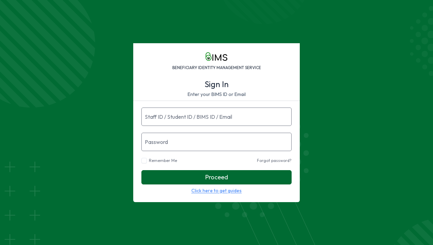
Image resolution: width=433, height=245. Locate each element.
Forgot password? (274, 160)
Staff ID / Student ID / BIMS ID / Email (188, 116)
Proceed (216, 177)
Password (156, 141)
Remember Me (163, 160)
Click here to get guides (216, 190)
